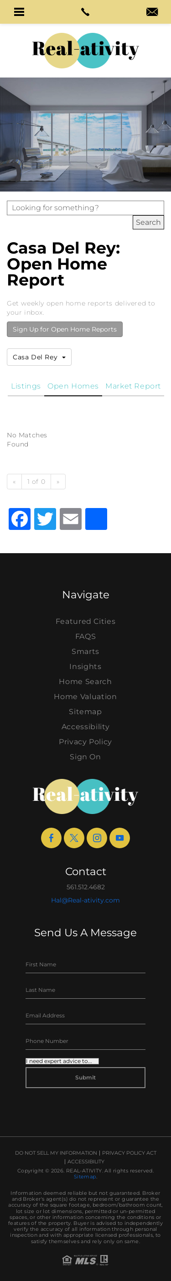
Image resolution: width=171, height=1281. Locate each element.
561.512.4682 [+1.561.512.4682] (86, 887)
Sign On (85, 756)
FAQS (85, 636)
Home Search (85, 681)
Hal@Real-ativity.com (85, 900)
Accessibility (85, 726)
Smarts (85, 651)
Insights (85, 666)
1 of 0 (36, 481)
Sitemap (85, 711)
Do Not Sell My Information (56, 1153)
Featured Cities (86, 621)
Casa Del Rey (39, 357)
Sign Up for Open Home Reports (65, 329)
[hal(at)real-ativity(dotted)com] (152, 13)
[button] (19, 12)
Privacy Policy (85, 741)
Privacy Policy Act (129, 1153)
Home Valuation (85, 696)
